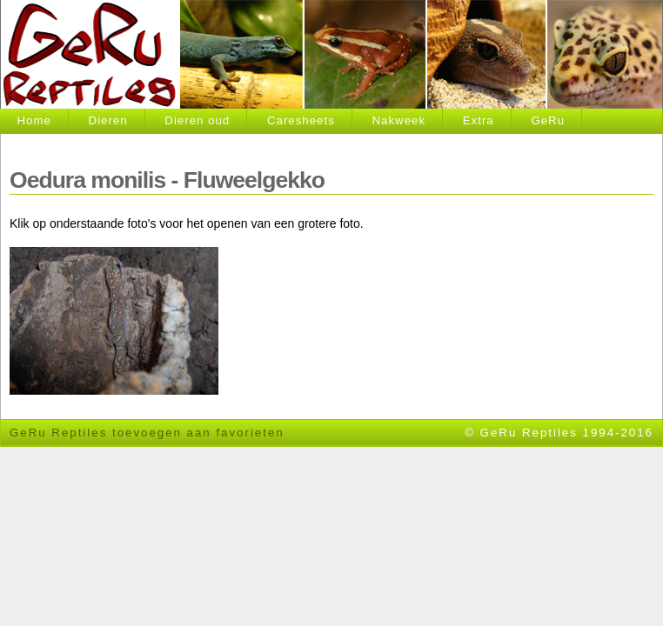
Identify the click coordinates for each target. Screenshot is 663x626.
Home (34, 120)
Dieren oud (197, 120)
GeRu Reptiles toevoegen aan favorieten (147, 432)
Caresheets (301, 120)
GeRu (548, 120)
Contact (40, 144)
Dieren (108, 120)
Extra (478, 120)
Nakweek (398, 120)
